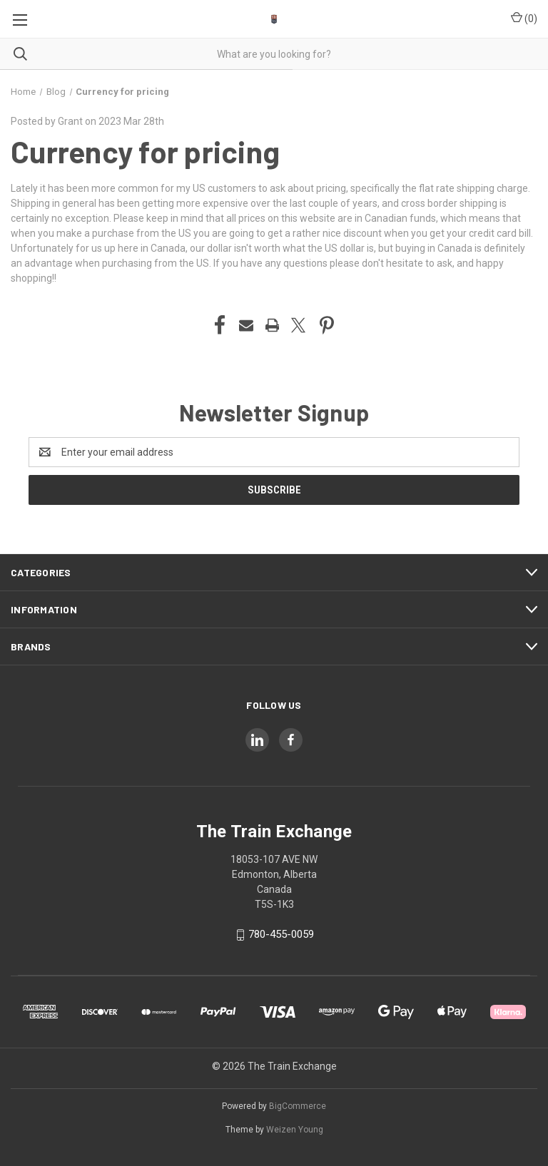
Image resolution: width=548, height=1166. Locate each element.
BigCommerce (297, 1106)
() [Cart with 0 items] (524, 17)
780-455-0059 (281, 934)
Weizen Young (294, 1130)
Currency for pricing (145, 151)
